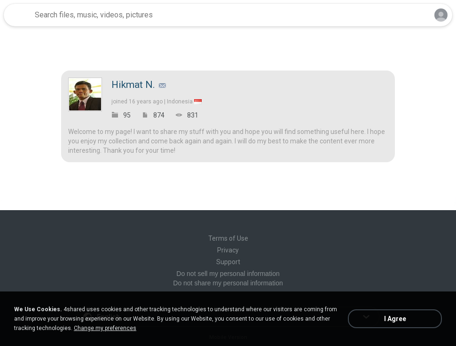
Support (228, 262)
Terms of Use (228, 238)
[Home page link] (17, 15)
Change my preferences (105, 328)
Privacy (228, 250)
